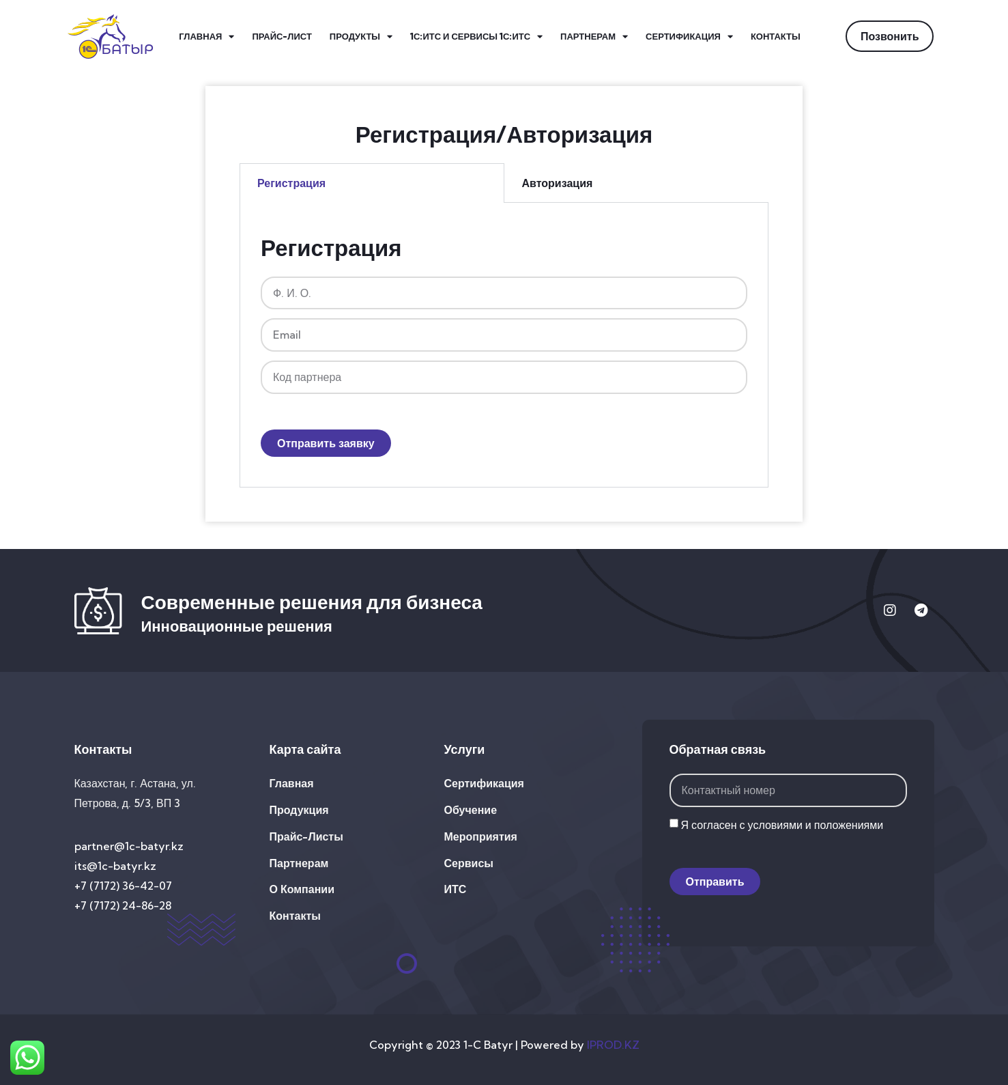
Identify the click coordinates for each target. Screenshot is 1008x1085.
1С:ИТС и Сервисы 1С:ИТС (476, 36)
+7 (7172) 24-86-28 (122, 905)
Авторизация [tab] (557, 183)
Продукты (361, 36)
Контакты (776, 36)
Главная (206, 36)
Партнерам (594, 36)
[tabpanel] (504, 345)
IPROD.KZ (613, 1045)
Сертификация (689, 36)
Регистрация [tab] (291, 183)
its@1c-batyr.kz (115, 866)
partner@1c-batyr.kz (129, 846)
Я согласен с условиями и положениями (782, 825)
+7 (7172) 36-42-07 (123, 885)
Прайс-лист (281, 36)
